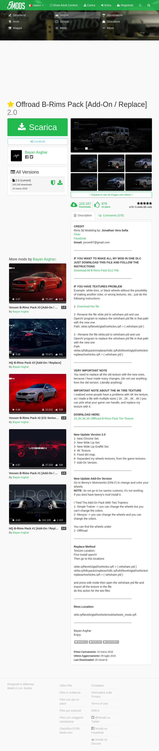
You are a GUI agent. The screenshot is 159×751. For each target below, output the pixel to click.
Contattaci (97, 685)
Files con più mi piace (69, 701)
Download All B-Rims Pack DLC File (96, 270)
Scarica (37, 127)
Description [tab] (83, 215)
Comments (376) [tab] (111, 215)
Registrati (125, 5)
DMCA (95, 710)
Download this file (88, 306)
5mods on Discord (99, 741)
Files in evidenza (70, 692)
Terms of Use (99, 703)
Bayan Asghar (36, 152)
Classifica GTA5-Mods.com (70, 730)
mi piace (106, 207)
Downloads (85, 207)
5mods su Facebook (99, 730)
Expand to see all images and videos (111, 194)
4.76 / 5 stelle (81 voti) (140, 207)
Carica (89, 5)
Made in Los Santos (19, 688)
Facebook (80, 238)
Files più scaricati (70, 710)
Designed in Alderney (20, 684)
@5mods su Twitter (100, 719)
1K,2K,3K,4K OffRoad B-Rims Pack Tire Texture (104, 418)
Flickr (77, 234)
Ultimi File (66, 685)
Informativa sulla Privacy (101, 694)
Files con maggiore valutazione (71, 719)
